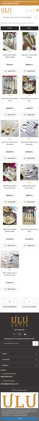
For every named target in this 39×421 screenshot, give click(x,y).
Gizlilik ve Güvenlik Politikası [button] (19, 415)
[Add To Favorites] (16, 34)
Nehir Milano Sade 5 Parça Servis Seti (9, 187)
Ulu (29, 226)
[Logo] (6, 11)
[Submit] (35, 343)
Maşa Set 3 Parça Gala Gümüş (29, 56)
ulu (29, 52)
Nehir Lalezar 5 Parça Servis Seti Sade (10, 274)
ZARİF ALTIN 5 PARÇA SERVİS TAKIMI (9, 230)
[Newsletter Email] (19, 343)
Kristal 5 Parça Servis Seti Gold (29, 230)
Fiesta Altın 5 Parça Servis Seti (29, 100)
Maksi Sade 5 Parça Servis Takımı (29, 187)
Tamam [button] (19, 418)
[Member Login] (33, 11)
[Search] (19, 17)
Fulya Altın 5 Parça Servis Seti (9, 100)
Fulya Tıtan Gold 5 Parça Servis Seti (10, 143)
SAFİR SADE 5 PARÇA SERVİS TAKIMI (9, 56)
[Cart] (37, 11)
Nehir (9, 52)
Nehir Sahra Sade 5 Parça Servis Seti (29, 143)
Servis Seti (31, 23)
